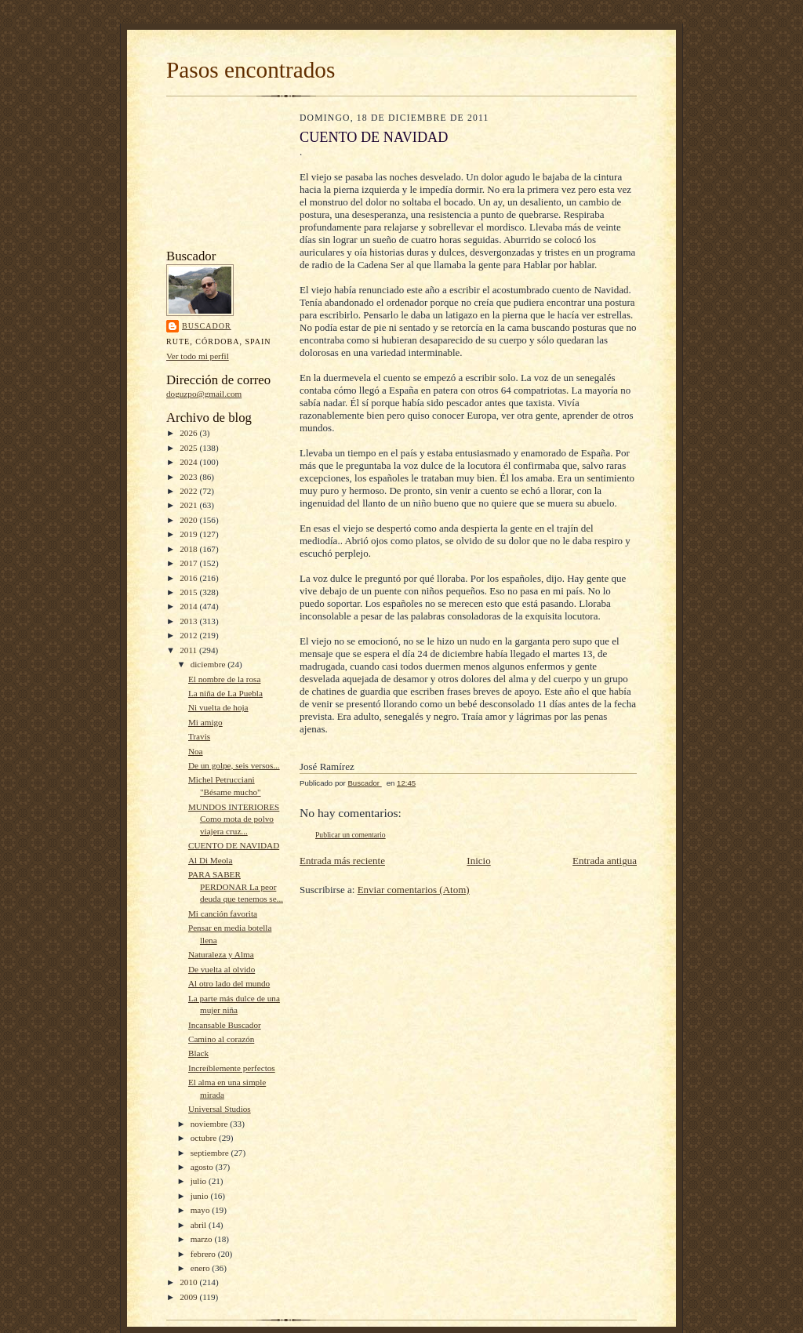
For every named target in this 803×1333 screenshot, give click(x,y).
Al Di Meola (210, 860)
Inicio (478, 860)
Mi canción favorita (222, 913)
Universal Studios (219, 1108)
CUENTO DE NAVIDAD (233, 845)
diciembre (209, 664)
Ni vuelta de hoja (218, 707)
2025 (189, 447)
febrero (204, 1254)
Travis (199, 736)
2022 (189, 491)
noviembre (211, 1123)
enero (202, 1268)
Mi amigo (205, 722)
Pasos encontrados (250, 69)
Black (198, 1053)
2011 (189, 650)
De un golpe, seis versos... (234, 765)
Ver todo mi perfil (197, 356)
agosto (203, 1166)
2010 (189, 1282)
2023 (189, 476)
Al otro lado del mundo (229, 983)
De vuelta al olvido (221, 969)
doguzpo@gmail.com (204, 393)
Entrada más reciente (342, 860)
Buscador (206, 325)
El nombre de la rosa (224, 679)
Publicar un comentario (350, 834)
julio (200, 1181)
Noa (195, 751)
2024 (189, 462)
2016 (189, 578)
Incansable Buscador (224, 1025)
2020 (189, 520)
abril (200, 1224)
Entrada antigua (604, 860)
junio (201, 1195)
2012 (189, 635)
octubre (205, 1137)
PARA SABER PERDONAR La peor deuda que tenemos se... (235, 886)
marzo (203, 1239)
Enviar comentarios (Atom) (414, 889)
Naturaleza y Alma (221, 954)
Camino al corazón (221, 1039)
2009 (189, 1297)
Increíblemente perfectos (231, 1068)
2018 (189, 549)
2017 (189, 563)
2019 (189, 534)
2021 (189, 505)
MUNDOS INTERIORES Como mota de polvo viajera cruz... (233, 819)
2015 (189, 592)
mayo (202, 1210)
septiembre (211, 1152)
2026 (189, 433)
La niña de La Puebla (225, 693)
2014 (189, 606)
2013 (189, 621)
